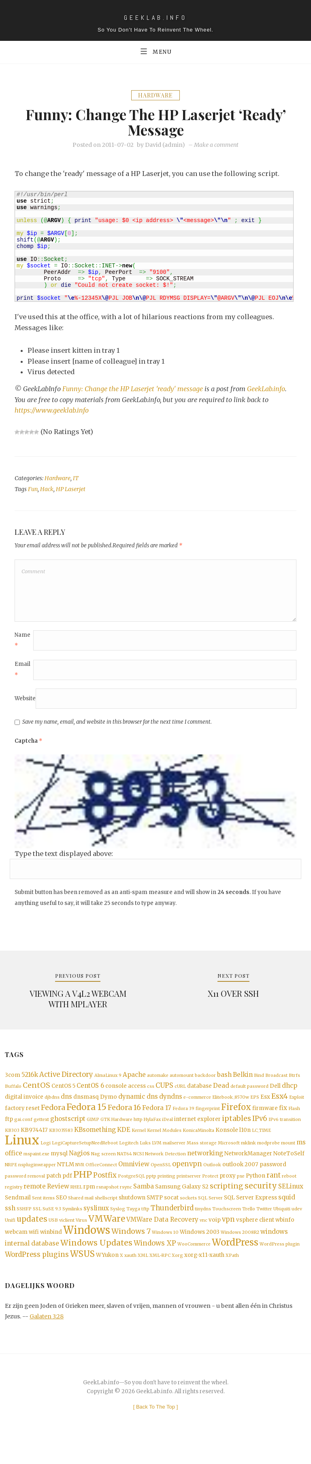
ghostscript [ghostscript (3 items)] (67, 1130)
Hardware (155, 96)
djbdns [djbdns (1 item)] (52, 1107)
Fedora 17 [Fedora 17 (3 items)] (156, 1118)
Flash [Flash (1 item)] (294, 1119)
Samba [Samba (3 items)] (143, 1202)
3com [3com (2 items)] (12, 1082)
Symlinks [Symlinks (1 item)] (72, 1226)
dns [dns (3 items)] (66, 1106)
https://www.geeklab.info (52, 411)
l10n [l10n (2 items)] (245, 1142)
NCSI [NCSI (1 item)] (138, 1167)
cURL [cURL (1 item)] (180, 1094)
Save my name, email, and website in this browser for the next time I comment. (117, 728)
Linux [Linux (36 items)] (22, 1153)
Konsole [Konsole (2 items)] (226, 1142)
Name (22, 646)
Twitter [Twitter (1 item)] (264, 1226)
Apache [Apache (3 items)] (134, 1082)
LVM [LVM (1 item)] (157, 1156)
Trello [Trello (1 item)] (248, 1226)
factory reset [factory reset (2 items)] (22, 1118)
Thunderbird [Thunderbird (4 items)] (172, 1225)
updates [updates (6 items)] (32, 1237)
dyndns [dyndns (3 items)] (170, 1106)
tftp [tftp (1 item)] (145, 1226)
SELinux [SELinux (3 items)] (290, 1202)
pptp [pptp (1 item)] (151, 1191)
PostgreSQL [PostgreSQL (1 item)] (131, 1191)
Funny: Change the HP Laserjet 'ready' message (133, 390)
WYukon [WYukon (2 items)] (107, 1276)
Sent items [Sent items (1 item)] (43, 1214)
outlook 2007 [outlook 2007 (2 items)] (240, 1178)
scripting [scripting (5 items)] (226, 1202)
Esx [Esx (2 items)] (265, 1106)
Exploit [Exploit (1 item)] (296, 1107)
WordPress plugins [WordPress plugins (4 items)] (37, 1275)
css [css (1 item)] (150, 1094)
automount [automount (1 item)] (182, 1083)
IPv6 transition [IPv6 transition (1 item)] (284, 1131)
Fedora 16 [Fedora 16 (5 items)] (124, 1118)
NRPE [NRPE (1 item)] (11, 1179)
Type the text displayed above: (64, 860)
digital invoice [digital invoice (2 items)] (24, 1106)
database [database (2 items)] (199, 1094)
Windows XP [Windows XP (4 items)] (155, 1263)
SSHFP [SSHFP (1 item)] (24, 1226)
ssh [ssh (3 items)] (10, 1225)
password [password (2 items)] (273, 1178)
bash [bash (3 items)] (224, 1082)
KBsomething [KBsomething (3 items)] (95, 1142)
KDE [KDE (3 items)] (123, 1142)
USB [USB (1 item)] (53, 1238)
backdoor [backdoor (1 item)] (205, 1083)
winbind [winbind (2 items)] (51, 1251)
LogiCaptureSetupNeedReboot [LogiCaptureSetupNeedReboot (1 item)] (85, 1156)
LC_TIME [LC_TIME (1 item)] (261, 1142)
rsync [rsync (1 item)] (126, 1203)
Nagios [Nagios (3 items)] (79, 1167)
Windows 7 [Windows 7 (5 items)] (131, 1250)
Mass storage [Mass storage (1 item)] (202, 1156)
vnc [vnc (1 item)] (203, 1238)
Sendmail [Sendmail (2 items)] (18, 1214)
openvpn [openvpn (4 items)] (187, 1178)
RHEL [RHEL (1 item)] (76, 1203)
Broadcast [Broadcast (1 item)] (276, 1083)
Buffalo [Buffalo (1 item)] (13, 1094)
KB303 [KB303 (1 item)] (12, 1142)
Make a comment (216, 146)
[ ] (155, 1429)
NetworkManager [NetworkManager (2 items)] (248, 1167)
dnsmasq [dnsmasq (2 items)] (86, 1106)
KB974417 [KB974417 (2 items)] (34, 1142)
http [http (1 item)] (138, 1131)
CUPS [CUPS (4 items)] (164, 1094)
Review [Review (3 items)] (58, 1202)
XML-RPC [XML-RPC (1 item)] (159, 1276)
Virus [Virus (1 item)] (81, 1238)
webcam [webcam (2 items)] (16, 1251)
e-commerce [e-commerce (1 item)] (197, 1107)
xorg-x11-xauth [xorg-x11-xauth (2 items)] (204, 1276)
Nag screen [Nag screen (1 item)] (103, 1167)
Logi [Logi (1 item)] (45, 1156)
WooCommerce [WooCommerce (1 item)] (194, 1264)
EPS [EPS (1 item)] (254, 1107)
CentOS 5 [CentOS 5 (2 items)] (63, 1094)
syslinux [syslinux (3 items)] (96, 1225)
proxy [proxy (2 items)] (227, 1191)
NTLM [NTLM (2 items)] (65, 1178)
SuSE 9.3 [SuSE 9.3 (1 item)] (52, 1226)
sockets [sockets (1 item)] (188, 1214)
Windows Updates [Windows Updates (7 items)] (96, 1263)
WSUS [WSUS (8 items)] (82, 1275)
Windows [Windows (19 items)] (86, 1249)
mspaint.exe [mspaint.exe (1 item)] (36, 1167)
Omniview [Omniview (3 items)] (133, 1178)
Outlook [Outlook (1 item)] (212, 1179)
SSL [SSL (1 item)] (37, 1226)
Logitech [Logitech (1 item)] (128, 1156)
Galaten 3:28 (47, 1338)
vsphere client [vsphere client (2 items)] (255, 1238)
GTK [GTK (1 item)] (105, 1131)
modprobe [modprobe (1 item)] (268, 1156)
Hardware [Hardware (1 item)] (121, 1131)
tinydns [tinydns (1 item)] (203, 1226)
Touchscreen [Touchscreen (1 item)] (226, 1226)
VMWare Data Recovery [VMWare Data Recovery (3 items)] (162, 1238)
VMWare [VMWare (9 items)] (106, 1236)
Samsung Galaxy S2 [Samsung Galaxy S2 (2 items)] (182, 1202)
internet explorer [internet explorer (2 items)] (197, 1130)
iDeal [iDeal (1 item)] (167, 1131)
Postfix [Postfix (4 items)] (105, 1190)
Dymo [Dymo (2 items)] (108, 1106)
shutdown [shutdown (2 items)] (132, 1214)
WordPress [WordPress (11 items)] (235, 1262)
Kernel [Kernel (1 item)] (139, 1142)
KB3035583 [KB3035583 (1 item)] (61, 1142)
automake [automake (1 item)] (157, 1083)
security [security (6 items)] (261, 1202)
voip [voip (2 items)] (215, 1238)
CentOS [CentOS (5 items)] (36, 1093)
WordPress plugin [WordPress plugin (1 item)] (280, 1264)
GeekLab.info (267, 390)
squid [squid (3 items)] (286, 1214)
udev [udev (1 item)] (297, 1226)
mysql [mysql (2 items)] (59, 1167)
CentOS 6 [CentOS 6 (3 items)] (90, 1094)
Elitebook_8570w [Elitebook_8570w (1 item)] (230, 1107)
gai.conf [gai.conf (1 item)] (23, 1131)
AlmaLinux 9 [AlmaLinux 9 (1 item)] (107, 1083)
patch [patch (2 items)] (53, 1191)
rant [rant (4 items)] (273, 1190)
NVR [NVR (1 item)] (79, 1179)
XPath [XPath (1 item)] (232, 1276)
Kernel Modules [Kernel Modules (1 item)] (164, 1142)
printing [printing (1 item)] (166, 1191)
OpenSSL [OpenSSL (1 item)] (161, 1179)
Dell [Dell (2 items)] (275, 1094)
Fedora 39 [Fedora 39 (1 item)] (183, 1119)
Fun (33, 490)
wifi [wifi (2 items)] (34, 1251)
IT (76, 479)
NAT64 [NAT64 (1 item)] (124, 1167)
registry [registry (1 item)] (13, 1203)
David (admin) (165, 146)
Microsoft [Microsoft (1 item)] (229, 1156)
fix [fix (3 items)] (283, 1118)
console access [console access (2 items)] (125, 1094)
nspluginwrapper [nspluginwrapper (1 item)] (37, 1179)
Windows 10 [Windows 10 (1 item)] (165, 1251)
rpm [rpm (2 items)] (89, 1202)
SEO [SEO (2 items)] (61, 1214)
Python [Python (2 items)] (255, 1191)
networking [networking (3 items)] (205, 1167)
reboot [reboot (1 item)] (289, 1191)
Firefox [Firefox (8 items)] (236, 1117)
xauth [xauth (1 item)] (130, 1276)
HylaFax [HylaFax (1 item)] (152, 1131)
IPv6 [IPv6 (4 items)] (259, 1130)
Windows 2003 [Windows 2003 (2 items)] (199, 1251)
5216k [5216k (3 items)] (29, 1082)
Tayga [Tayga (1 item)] (133, 1226)
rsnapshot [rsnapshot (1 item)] (107, 1203)
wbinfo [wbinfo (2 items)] (284, 1238)
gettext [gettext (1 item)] (41, 1131)
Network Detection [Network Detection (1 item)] (165, 1167)
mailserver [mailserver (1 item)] (174, 1156)
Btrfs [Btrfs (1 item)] (294, 1083)
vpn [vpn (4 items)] (228, 1237)
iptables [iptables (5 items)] (236, 1130)
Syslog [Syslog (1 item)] (117, 1226)
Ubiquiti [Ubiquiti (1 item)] (281, 1226)
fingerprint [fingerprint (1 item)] (208, 1119)
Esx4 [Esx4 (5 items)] (279, 1106)
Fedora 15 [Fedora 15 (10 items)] (86, 1117)
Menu (155, 51)
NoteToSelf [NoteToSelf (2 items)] (289, 1167)
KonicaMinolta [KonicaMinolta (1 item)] (198, 1142)
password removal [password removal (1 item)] (25, 1191)
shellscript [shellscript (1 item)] (106, 1214)
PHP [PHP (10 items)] (82, 1189)
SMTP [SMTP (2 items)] (155, 1214)
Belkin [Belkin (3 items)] (243, 1082)
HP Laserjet (70, 490)
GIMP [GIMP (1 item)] (93, 1131)
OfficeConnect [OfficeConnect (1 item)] (101, 1179)
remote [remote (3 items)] (34, 1202)
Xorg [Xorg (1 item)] (177, 1276)
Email (22, 675)
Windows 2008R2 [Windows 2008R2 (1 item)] (240, 1251)
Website (25, 704)
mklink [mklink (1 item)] (248, 1156)
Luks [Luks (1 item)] (145, 1156)
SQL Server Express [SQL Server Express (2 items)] (250, 1214)
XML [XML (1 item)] (143, 1276)
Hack (46, 490)
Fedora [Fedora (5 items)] (53, 1118)
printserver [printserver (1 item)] (189, 1191)
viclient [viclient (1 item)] (67, 1238)
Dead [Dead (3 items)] (221, 1094)
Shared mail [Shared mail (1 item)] (81, 1214)
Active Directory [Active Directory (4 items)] (66, 1082)
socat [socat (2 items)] (171, 1214)
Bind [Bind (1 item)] (259, 1083)
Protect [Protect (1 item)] (210, 1191)
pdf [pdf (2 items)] (67, 1191)
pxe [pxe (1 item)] (241, 1191)
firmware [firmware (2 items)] (265, 1118)
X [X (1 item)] (121, 1276)
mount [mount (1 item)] (288, 1156)
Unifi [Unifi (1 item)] (10, 1238)
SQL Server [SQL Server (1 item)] (210, 1214)
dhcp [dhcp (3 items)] (289, 1094)
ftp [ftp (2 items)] (9, 1130)
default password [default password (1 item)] (249, 1094)
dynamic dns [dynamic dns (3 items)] (138, 1106)
